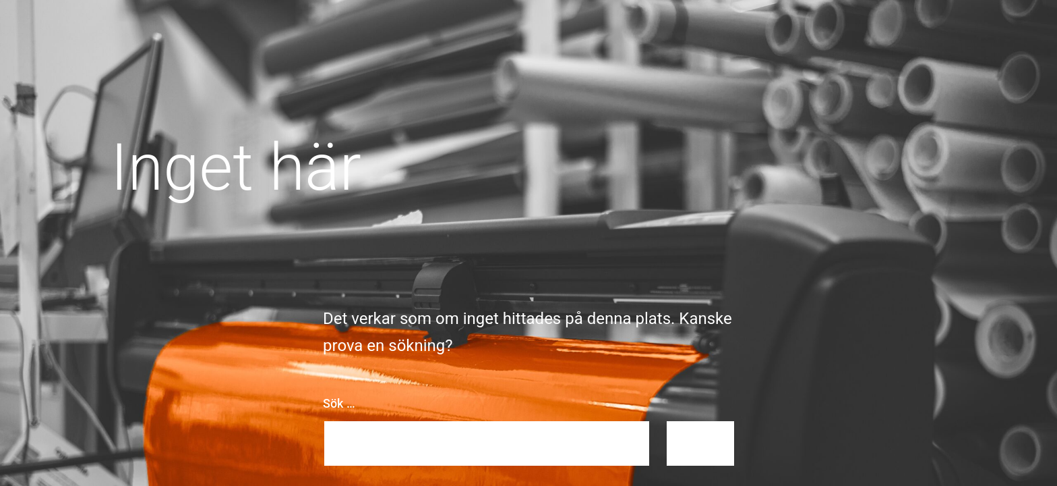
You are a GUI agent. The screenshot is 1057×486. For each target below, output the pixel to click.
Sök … (339, 403)
